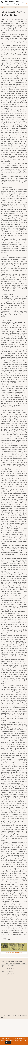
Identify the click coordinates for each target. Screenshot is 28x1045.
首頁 (2, 7)
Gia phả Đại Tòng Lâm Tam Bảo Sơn (14, 952)
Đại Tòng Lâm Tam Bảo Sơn (10, 2)
